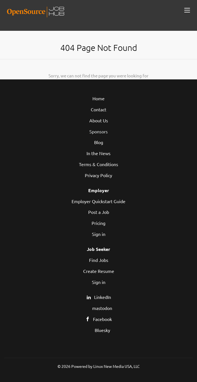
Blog (98, 142)
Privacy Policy (98, 175)
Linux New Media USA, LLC (116, 366)
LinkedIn (102, 297)
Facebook (102, 319)
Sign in (98, 234)
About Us (98, 120)
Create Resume (98, 271)
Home (98, 98)
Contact (98, 109)
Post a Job (98, 212)
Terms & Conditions (98, 164)
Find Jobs (98, 260)
